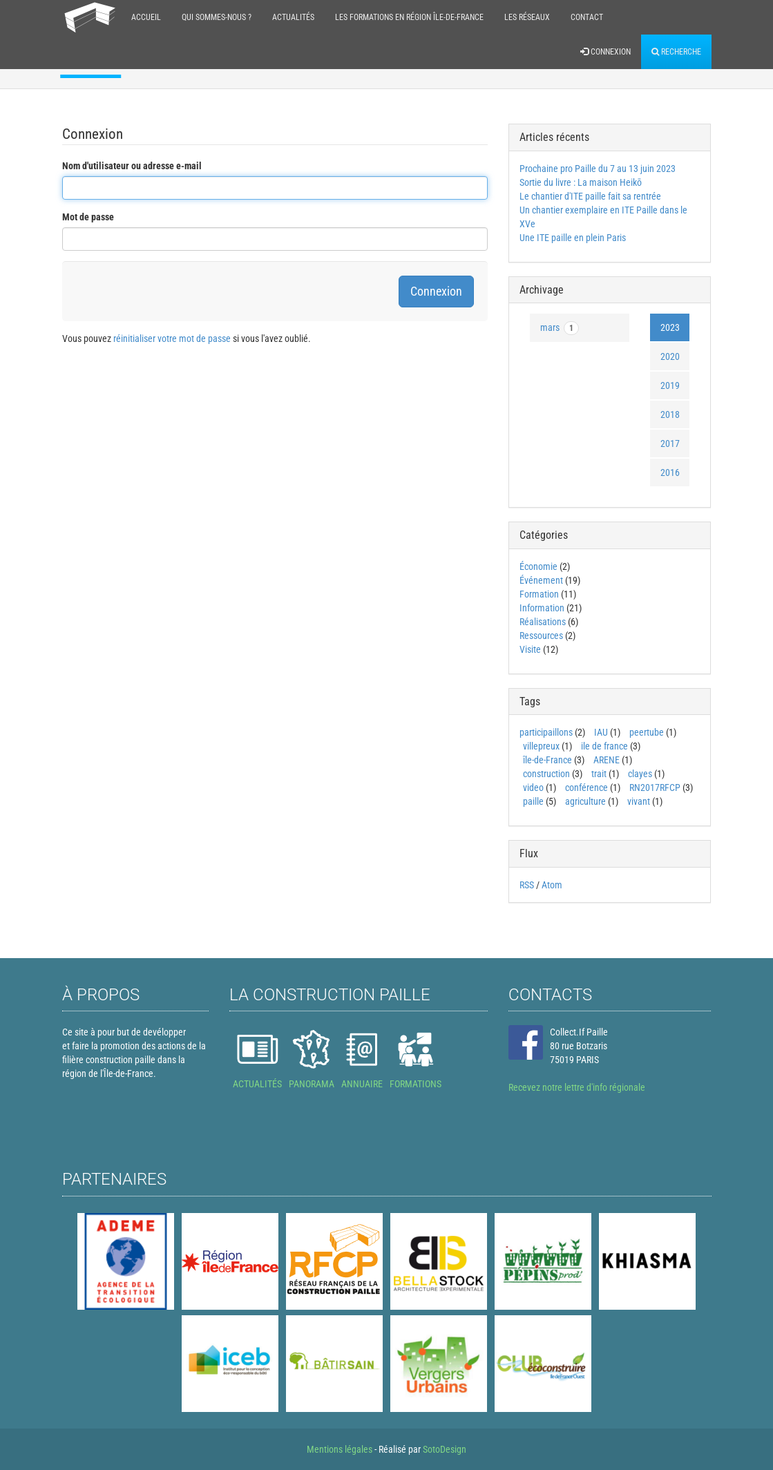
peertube (646, 732)
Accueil (146, 17)
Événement (541, 580)
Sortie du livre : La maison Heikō (580, 182)
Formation (539, 594)
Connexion (605, 52)
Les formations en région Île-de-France (409, 17)
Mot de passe (88, 216)
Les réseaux (527, 17)
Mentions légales (339, 1449)
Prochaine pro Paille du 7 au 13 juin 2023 (597, 168)
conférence (586, 787)
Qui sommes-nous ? (216, 17)
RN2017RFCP (654, 787)
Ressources (541, 635)
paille (533, 801)
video (533, 787)
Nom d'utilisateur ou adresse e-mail (132, 165)
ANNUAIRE (362, 1083)
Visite (530, 649)
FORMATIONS (415, 1083)
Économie (538, 566)
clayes (640, 773)
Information (541, 607)
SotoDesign (444, 1449)
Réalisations (542, 621)
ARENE (606, 759)
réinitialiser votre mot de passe (172, 338)
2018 (670, 414)
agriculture (585, 801)
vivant (638, 801)
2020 (670, 356)
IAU (601, 732)
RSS (526, 884)
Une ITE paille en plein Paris (572, 237)
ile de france (604, 746)
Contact (587, 17)
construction (546, 773)
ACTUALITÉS (257, 1083)
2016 (670, 472)
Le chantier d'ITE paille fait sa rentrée (590, 196)
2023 (670, 327)
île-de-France (547, 759)
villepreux (541, 746)
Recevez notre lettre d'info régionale (576, 1087)
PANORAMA (311, 1083)
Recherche (676, 52)
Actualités (293, 17)
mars (559, 328)
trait (599, 773)
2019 (670, 385)
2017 (670, 443)
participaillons (546, 732)
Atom (552, 884)
